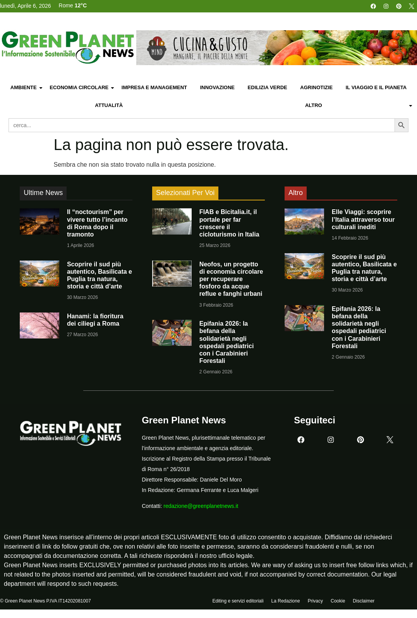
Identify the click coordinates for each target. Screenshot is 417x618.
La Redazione (285, 601)
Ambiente (26, 87)
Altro (359, 105)
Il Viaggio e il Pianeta (376, 87)
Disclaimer (363, 601)
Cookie (338, 601)
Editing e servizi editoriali (238, 601)
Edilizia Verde (267, 87)
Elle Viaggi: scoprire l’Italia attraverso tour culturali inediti (363, 219)
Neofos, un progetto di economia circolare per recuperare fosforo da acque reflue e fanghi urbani (231, 279)
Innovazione (217, 87)
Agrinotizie (316, 87)
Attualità (109, 105)
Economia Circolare (82, 87)
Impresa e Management (154, 87)
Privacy (315, 601)
